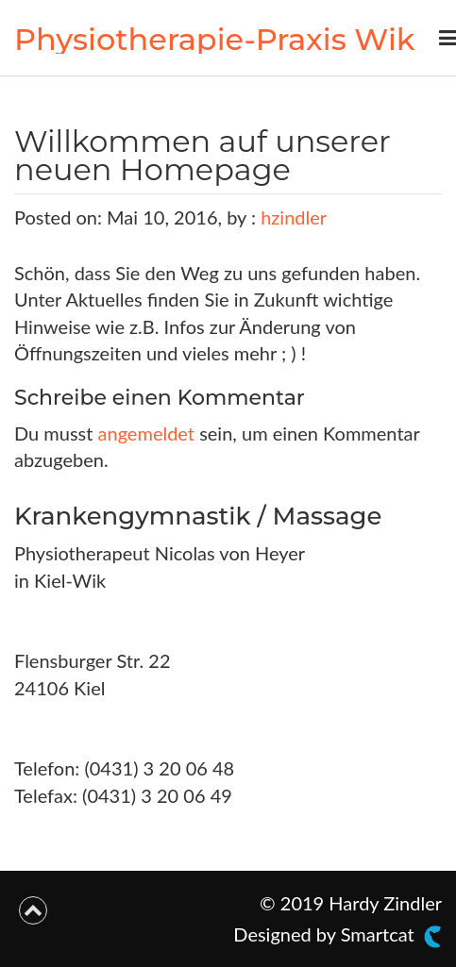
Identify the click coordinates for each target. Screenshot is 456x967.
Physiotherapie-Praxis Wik (214, 39)
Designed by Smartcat (337, 935)
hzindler (294, 217)
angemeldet (146, 433)
